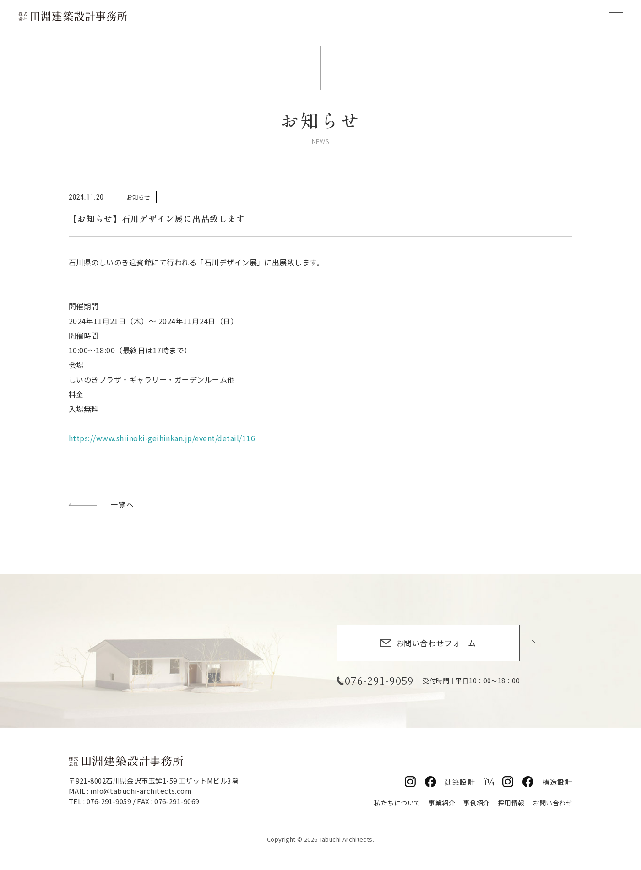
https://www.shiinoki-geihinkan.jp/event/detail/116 (162, 437)
